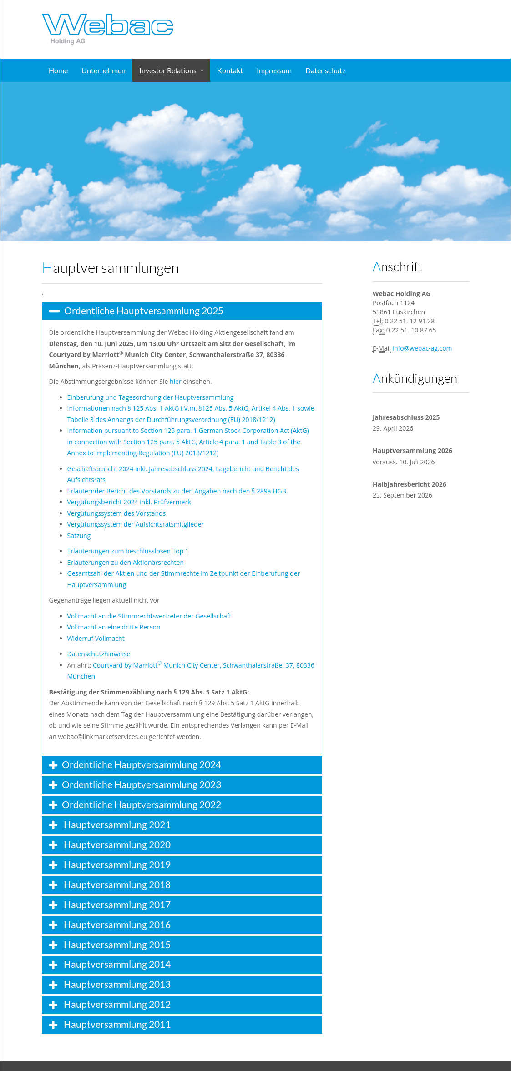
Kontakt (230, 70)
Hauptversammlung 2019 (116, 864)
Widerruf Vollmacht (96, 638)
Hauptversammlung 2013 (116, 984)
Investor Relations (168, 70)
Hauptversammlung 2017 (116, 904)
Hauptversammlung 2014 (116, 964)
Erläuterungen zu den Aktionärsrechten (125, 562)
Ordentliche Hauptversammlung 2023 (141, 784)
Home (58, 70)
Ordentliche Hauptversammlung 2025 (143, 310)
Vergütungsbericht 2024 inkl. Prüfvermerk (129, 502)
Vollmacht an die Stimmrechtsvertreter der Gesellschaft (149, 616)
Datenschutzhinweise (99, 653)
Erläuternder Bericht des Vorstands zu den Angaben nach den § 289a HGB (176, 491)
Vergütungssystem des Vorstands (116, 513)
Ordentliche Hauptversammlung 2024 (141, 764)
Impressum (274, 70)
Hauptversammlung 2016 (116, 924)
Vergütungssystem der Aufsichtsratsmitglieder (135, 524)
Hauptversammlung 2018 (116, 884)
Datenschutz (325, 70)
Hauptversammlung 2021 (116, 824)
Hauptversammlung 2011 (116, 1024)
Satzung (79, 535)
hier (176, 381)
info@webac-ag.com (422, 348)
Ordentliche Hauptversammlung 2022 (141, 804)
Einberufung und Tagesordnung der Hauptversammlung (150, 397)
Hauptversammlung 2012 (116, 1004)
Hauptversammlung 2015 (116, 944)
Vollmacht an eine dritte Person (114, 627)
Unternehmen (103, 70)
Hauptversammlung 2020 (116, 844)
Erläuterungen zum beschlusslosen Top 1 (128, 551)
